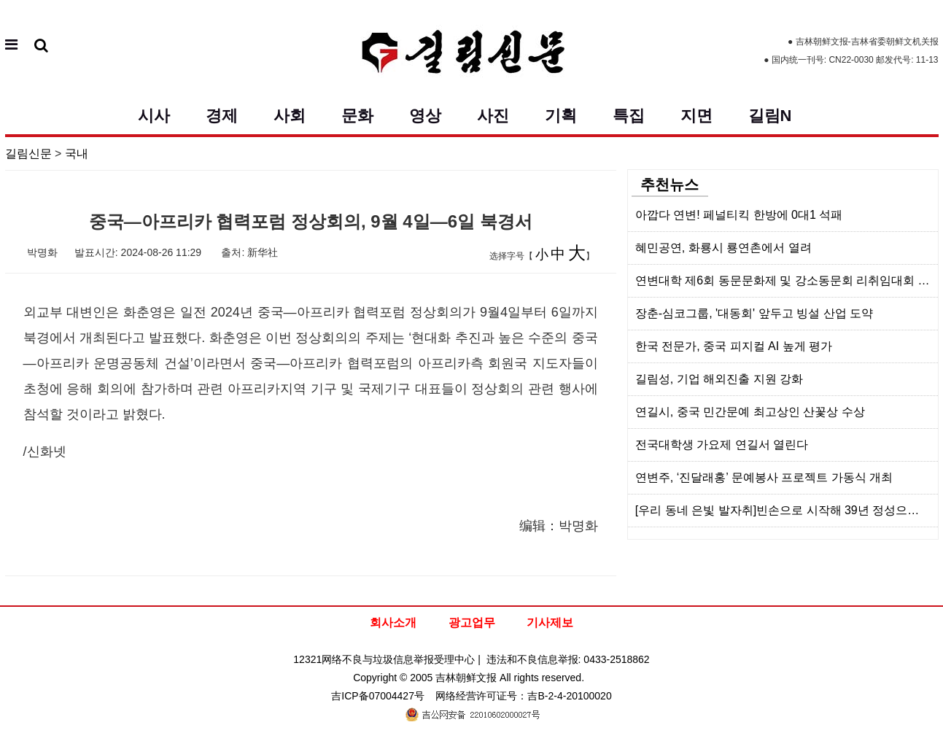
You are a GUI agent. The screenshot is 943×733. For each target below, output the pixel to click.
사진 (493, 115)
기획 (561, 115)
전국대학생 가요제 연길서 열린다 (721, 444)
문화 (357, 115)
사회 (289, 115)
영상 (425, 115)
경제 (222, 115)
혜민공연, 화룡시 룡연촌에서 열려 (723, 247)
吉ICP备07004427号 (377, 696)
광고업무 (472, 622)
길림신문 (28, 153)
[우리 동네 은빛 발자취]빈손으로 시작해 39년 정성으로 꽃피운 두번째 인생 (786, 510)
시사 (154, 115)
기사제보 (550, 622)
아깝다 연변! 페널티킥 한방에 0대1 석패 (738, 215)
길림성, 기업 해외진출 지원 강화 (719, 379)
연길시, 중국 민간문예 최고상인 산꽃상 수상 (750, 412)
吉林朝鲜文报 (466, 677)
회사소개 (393, 622)
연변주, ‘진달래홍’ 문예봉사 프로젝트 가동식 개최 (764, 477)
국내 (76, 153)
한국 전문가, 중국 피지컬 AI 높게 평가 (733, 346)
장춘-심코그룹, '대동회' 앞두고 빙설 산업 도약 (754, 313)
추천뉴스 (669, 185)
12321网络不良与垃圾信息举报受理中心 (384, 659)
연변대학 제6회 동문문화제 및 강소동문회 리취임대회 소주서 (786, 280)
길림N (770, 115)
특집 (629, 115)
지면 (696, 115)
